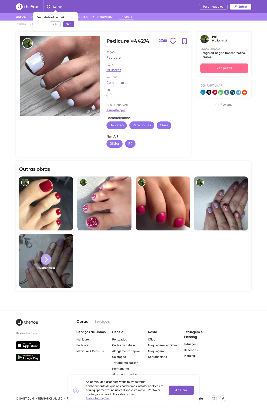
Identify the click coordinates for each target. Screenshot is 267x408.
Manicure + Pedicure (90, 351)
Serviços (102, 322)
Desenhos (191, 350)
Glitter (114, 144)
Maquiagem (156, 351)
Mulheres (113, 70)
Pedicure (113, 57)
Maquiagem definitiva (162, 345)
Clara (164, 125)
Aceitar (181, 390)
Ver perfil (224, 68)
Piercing (189, 356)
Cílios (151, 339)
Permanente (120, 369)
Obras (82, 322)
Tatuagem (190, 344)
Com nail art (116, 83)
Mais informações (98, 398)
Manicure (82, 339)
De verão (117, 125)
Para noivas (142, 125)
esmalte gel (115, 110)
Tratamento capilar (125, 363)
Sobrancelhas (157, 357)
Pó (130, 144)
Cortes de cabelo (123, 345)
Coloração (119, 357)
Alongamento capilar (126, 351)
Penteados (119, 339)
